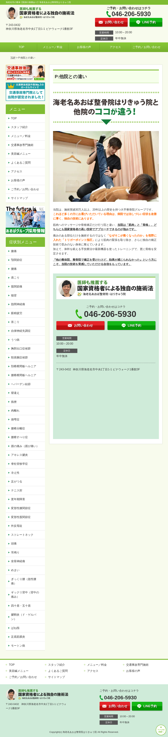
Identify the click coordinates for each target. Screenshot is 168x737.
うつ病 (15, 339)
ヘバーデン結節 (21, 384)
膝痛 (14, 251)
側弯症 (15, 419)
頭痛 (14, 543)
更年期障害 (18, 499)
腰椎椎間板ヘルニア (23, 375)
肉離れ (15, 410)
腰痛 (14, 268)
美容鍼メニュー (21, 153)
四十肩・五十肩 (21, 605)
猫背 (14, 295)
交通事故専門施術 (22, 144)
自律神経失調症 (21, 330)
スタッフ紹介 (19, 127)
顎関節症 (16, 259)
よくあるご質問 (21, 162)
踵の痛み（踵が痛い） (25, 446)
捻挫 (14, 401)
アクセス (115, 47)
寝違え (15, 392)
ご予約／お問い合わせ (146, 47)
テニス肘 (16, 490)
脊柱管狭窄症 (19, 463)
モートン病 (18, 645)
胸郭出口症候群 (21, 348)
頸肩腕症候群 (19, 357)
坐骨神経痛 (18, 561)
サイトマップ (19, 198)
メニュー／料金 (52, 47)
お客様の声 (84, 47)
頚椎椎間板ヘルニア (23, 366)
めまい (15, 570)
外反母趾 (16, 525)
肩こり (15, 277)
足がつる (16, 481)
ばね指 (15, 627)
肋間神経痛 (18, 304)
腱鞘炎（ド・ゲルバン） (23, 617)
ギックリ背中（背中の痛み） (25, 594)
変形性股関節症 (21, 517)
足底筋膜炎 (18, 636)
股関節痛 (16, 286)
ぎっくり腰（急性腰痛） (23, 581)
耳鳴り (15, 552)
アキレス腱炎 (19, 454)
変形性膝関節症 (21, 508)
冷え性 (15, 472)
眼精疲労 (16, 313)
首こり (15, 321)
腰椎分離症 (18, 428)
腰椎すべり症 (19, 437)
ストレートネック (22, 534)
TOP (21, 47)
